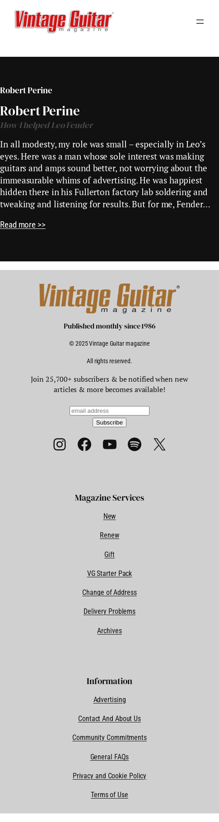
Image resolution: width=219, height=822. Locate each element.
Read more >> (23, 224)
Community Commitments (109, 737)
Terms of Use (109, 794)
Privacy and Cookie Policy (110, 776)
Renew (109, 535)
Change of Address (109, 592)
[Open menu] (200, 21)
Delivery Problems (109, 611)
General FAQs (109, 757)
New (109, 516)
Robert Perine (40, 111)
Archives (109, 630)
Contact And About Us (109, 718)
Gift (109, 554)
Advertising (109, 699)
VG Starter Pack (109, 573)
